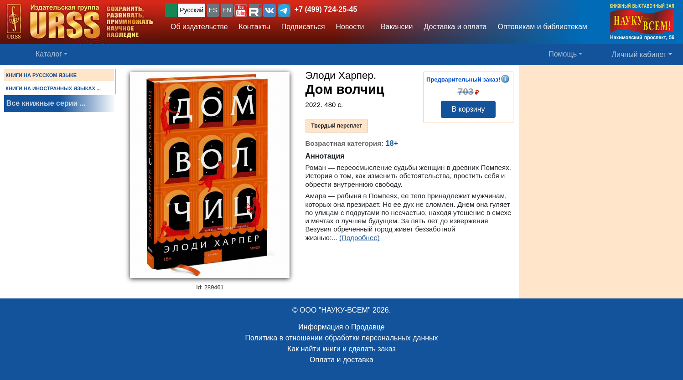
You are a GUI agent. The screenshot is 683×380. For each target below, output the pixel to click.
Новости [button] (350, 27)
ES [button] (213, 10)
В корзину (468, 109)
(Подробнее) (359, 237)
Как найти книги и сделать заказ (341, 349)
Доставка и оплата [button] (455, 27)
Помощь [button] (562, 54)
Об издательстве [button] (199, 27)
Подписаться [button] (303, 27)
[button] (240, 10)
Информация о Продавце (341, 327)
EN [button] (226, 10)
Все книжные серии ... (46, 103)
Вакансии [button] (394, 27)
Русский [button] (191, 10)
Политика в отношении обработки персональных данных (341, 338)
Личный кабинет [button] (639, 54)
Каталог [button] (49, 54)
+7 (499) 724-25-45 (326, 9)
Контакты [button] (254, 27)
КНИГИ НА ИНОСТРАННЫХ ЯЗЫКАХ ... (53, 88)
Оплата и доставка (341, 360)
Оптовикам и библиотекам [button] (542, 27)
